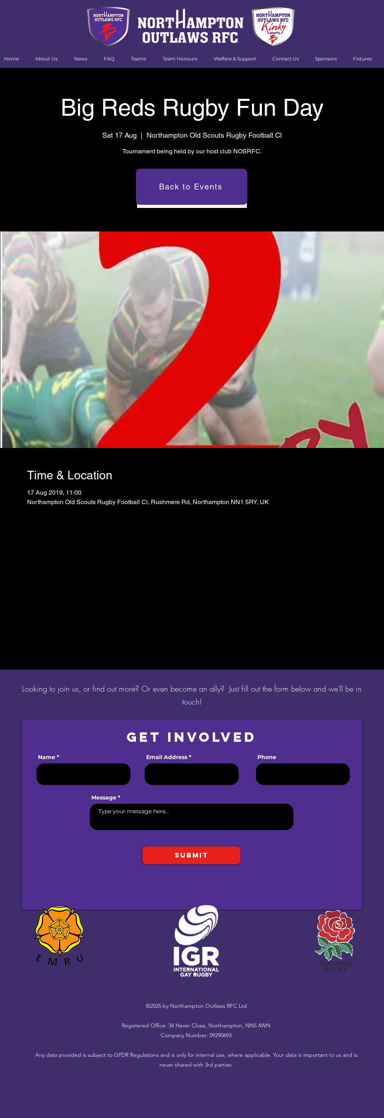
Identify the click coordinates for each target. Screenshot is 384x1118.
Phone (266, 757)
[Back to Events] (191, 187)
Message (103, 797)
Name (46, 757)
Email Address (166, 757)
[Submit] (192, 855)
